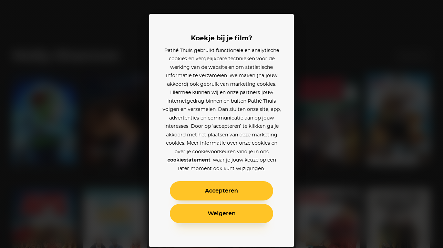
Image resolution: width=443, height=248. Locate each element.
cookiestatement (188, 160)
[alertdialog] (221, 124)
